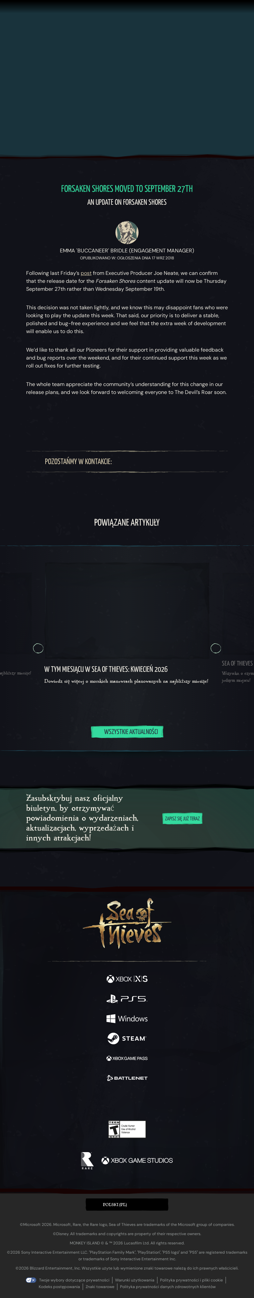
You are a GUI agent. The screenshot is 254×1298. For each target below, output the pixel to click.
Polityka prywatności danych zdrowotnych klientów (168, 1286)
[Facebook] (121, 461)
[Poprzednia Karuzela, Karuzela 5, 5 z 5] (38, 648)
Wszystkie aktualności (127, 732)
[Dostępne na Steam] (127, 1039)
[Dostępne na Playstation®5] (127, 999)
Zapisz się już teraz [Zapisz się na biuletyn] (182, 818)
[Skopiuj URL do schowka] (87, 420)
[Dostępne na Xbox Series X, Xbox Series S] (127, 980)
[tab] (110, 751)
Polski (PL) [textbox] (115, 1204)
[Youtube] (162, 462)
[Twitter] (132, 461)
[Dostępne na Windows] (127, 1019)
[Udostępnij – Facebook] (63, 420)
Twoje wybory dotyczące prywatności (74, 1280)
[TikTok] (191, 461)
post (86, 273)
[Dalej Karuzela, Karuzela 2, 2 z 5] (216, 648)
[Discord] (180, 462)
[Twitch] (144, 462)
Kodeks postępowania (59, 1286)
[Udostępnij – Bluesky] (38, 420)
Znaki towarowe (100, 1286)
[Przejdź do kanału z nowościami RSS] (215, 420)
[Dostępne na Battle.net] (127, 1079)
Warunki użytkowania (134, 1280)
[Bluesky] (203, 461)
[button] (127, 1204)
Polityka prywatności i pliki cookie (191, 1280)
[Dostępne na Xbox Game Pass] (127, 1059)
